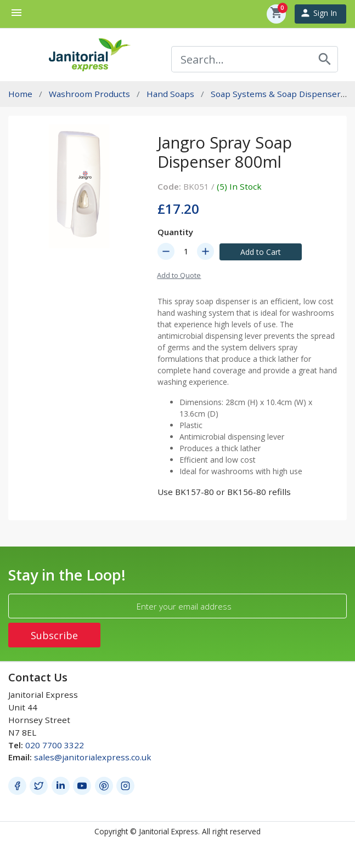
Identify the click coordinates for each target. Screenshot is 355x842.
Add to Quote (179, 275)
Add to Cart (260, 252)
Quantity (175, 231)
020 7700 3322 (54, 744)
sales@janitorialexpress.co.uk (92, 757)
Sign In (318, 13)
